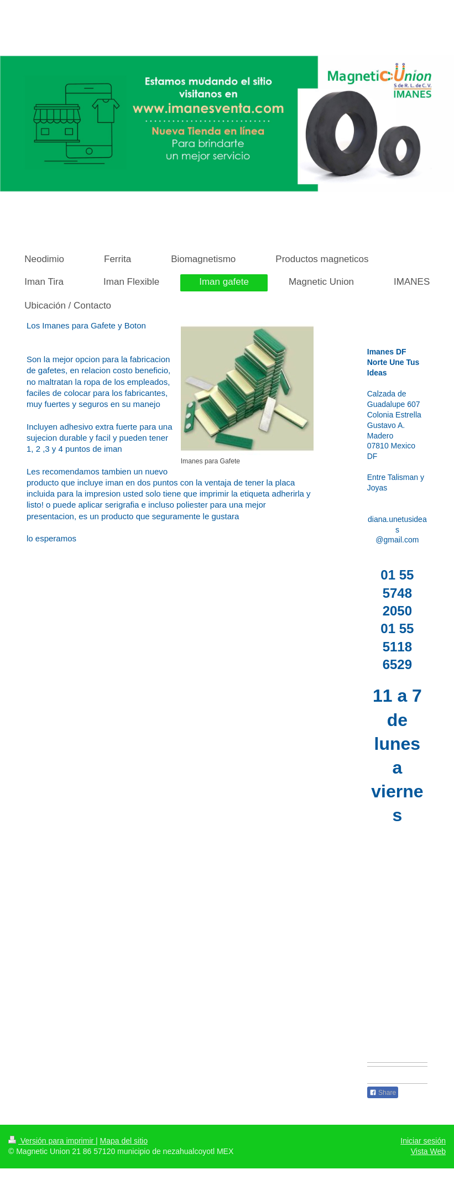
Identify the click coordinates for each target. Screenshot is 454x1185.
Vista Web (428, 1151)
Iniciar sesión (423, 1140)
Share (382, 1093)
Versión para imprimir (52, 1140)
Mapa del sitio (124, 1140)
